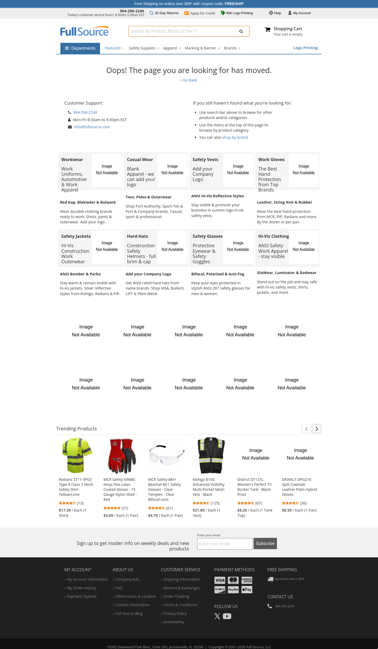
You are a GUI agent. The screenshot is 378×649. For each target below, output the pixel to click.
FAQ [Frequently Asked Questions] (118, 580)
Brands (230, 47)
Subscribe (265, 535)
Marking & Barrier (200, 47)
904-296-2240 (132, 10)
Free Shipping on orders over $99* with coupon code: (189, 4)
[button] (306, 420)
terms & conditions (181, 597)
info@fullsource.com (92, 126)
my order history (81, 580)
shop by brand (235, 137)
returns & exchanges (182, 580)
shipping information (182, 571)
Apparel (170, 47)
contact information (132, 597)
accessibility (174, 614)
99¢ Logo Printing (237, 13)
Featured (114, 47)
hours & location (135, 588)
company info (127, 571)
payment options (82, 588)
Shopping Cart (288, 29)
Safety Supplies (142, 47)
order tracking (176, 588)
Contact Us (280, 589)
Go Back (189, 80)
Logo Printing (305, 47)
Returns (163, 13)
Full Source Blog (129, 605)
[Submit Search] (241, 31)
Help (275, 13)
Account (299, 13)
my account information (87, 571)
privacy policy (175, 605)
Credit (199, 14)
